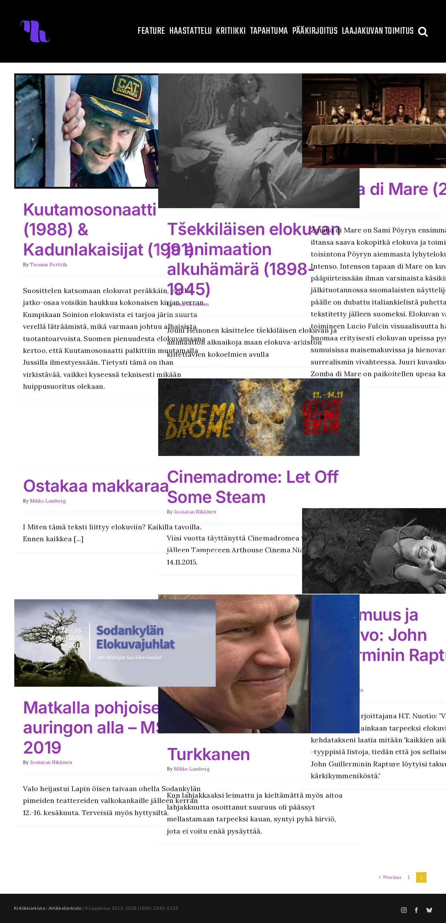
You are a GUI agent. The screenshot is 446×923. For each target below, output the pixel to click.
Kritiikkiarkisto (29, 908)
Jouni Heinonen (191, 304)
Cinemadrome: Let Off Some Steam (253, 486)
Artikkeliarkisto (65, 908)
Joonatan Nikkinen (51, 762)
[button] (423, 31)
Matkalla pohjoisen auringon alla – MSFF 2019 (104, 727)
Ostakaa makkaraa (96, 485)
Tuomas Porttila (49, 265)
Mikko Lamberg (48, 501)
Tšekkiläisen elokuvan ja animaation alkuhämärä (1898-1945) (253, 259)
